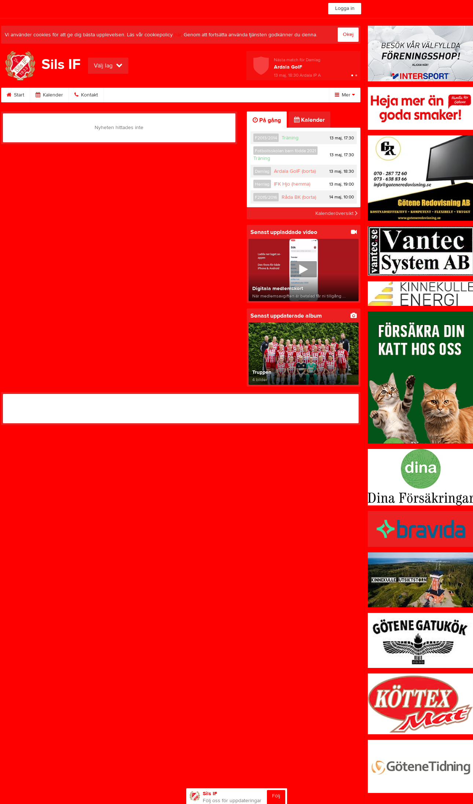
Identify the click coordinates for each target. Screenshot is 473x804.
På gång (267, 120)
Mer (345, 95)
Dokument (291, 95)
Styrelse (252, 95)
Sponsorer (168, 95)
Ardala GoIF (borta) (295, 171)
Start (15, 95)
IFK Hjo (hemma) (292, 184)
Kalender (49, 95)
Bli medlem (125, 95)
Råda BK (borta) (299, 197)
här (177, 35)
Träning (290, 138)
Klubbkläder (211, 95)
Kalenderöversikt (336, 213)
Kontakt (86, 95)
